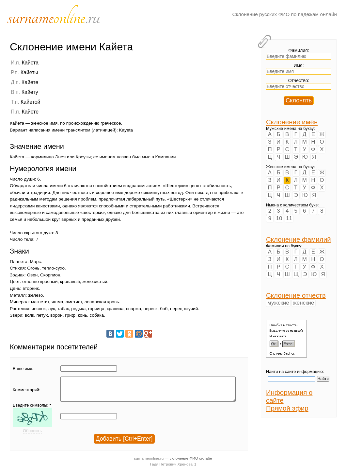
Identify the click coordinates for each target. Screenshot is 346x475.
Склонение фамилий (298, 239)
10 (279, 218)
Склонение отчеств (296, 295)
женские (303, 303)
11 (289, 218)
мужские (278, 303)
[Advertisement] (207, 100)
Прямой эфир (287, 408)
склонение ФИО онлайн (191, 463)
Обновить (32, 435)
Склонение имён (292, 122)
